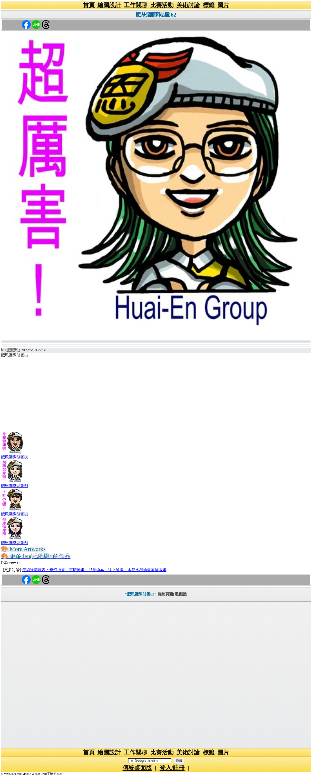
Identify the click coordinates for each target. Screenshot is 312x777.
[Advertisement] (156, 396)
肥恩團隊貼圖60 (14, 457)
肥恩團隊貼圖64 (14, 543)
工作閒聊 (135, 5)
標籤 (208, 5)
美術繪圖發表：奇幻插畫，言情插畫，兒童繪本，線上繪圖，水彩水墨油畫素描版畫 (94, 570)
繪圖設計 (109, 5)
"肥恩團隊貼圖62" (140, 594)
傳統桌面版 (137, 768)
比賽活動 (162, 5)
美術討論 (188, 5)
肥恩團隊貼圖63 (14, 514)
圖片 (223, 5)
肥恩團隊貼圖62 (156, 14)
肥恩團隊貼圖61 (14, 486)
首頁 (89, 5)
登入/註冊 (172, 768)
